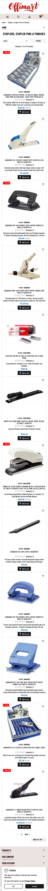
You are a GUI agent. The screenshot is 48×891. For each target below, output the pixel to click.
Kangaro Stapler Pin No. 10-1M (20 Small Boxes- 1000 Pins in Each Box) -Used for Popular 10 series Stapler (24, 96)
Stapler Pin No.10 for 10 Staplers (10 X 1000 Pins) (24, 357)
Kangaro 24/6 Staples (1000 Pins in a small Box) (24, 747)
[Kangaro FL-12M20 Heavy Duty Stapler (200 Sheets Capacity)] (24, 770)
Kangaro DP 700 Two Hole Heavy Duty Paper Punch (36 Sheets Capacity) (24, 683)
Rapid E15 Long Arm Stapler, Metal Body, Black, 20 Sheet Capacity (24, 422)
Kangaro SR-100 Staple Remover (24, 551)
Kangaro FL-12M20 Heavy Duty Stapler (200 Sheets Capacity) (24, 810)
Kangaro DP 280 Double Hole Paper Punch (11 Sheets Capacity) (24, 618)
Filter (38, 41)
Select (15, 40)
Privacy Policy (30, 880)
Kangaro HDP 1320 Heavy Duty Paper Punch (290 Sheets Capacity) (24, 291)
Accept (34, 886)
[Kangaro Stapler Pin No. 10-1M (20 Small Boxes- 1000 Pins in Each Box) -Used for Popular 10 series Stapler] (24, 52)
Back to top (39, 839)
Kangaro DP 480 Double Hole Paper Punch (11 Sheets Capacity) (24, 226)
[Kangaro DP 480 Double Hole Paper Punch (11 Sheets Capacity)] (24, 183)
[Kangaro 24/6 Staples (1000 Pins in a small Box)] (24, 705)
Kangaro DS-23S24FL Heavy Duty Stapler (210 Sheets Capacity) (24, 161)
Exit (13, 886)
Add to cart (24, 112)
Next (28, 834)
